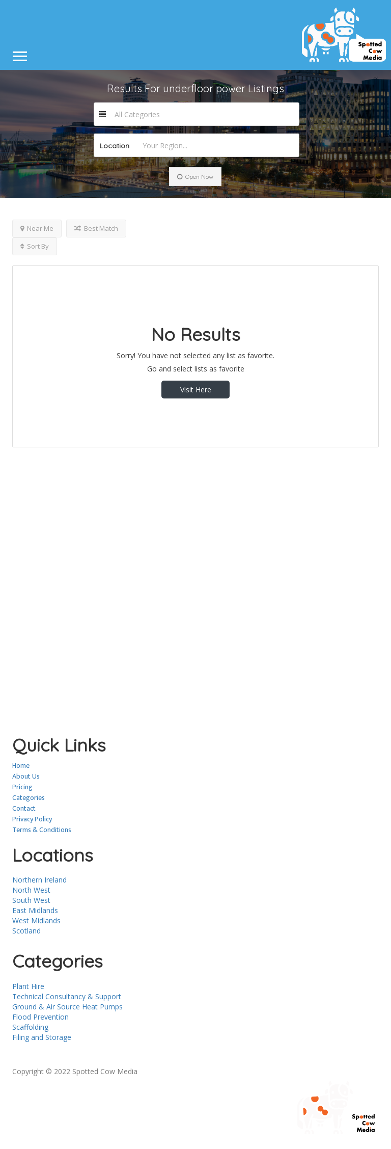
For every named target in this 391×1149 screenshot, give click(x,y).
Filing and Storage (41, 1037)
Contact (24, 808)
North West (31, 890)
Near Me (36, 228)
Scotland (26, 931)
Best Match (96, 228)
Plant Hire (28, 986)
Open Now (195, 176)
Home (21, 765)
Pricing (22, 787)
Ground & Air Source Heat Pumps (67, 1006)
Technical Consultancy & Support (66, 996)
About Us (26, 776)
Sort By (34, 246)
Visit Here (195, 389)
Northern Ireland (39, 880)
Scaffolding (30, 1027)
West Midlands (36, 920)
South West (31, 900)
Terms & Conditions (41, 830)
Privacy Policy (32, 819)
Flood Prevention (40, 1017)
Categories (28, 798)
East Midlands (35, 910)
